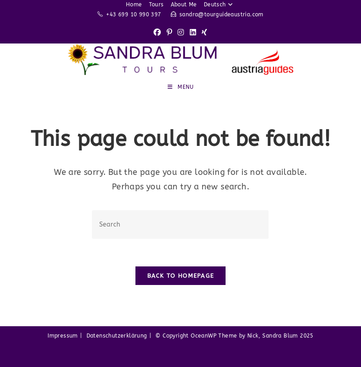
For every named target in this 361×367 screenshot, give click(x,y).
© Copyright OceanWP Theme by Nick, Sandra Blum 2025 (234, 336)
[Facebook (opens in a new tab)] (157, 32)
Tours (156, 4)
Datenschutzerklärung (117, 336)
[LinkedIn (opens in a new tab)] (193, 32)
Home (134, 4)
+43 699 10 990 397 (133, 14)
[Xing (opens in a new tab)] (204, 32)
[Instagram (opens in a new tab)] (181, 32)
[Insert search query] (180, 224)
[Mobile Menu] (181, 87)
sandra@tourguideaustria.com (221, 14)
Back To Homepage (180, 275)
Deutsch (219, 4)
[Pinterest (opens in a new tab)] (169, 32)
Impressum (63, 336)
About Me (184, 4)
